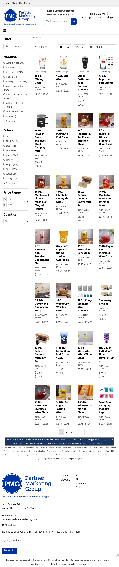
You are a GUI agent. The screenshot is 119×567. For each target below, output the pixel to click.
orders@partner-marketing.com (99, 17)
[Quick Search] (56, 21)
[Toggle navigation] (5, 31)
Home (6, 3)
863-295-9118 (99, 14)
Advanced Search (81, 485)
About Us (17, 3)
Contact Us (30, 3)
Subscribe (9, 550)
